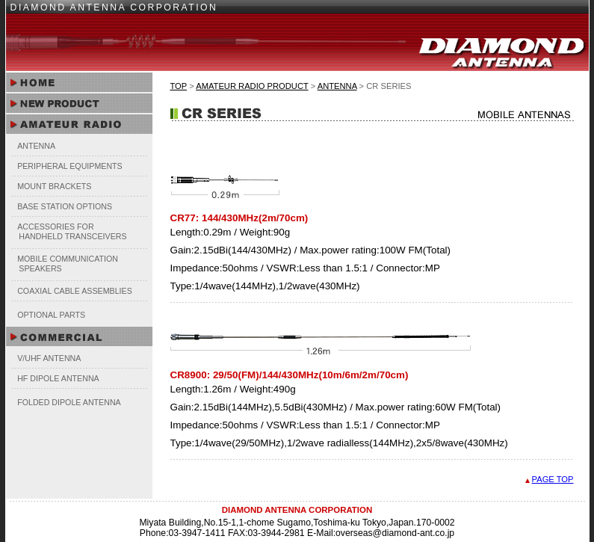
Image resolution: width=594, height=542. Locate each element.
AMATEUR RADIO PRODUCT (252, 85)
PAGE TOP (553, 479)
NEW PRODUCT (79, 103)
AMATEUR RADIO (79, 124)
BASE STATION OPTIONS (64, 206)
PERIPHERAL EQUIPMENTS (70, 165)
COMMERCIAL (79, 336)
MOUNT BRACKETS (54, 186)
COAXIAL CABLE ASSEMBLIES (74, 290)
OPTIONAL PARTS (51, 314)
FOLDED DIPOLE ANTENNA (69, 402)
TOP (179, 85)
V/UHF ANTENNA (49, 358)
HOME (79, 83)
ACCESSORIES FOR (68, 231)
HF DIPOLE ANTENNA (58, 378)
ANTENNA (36, 145)
